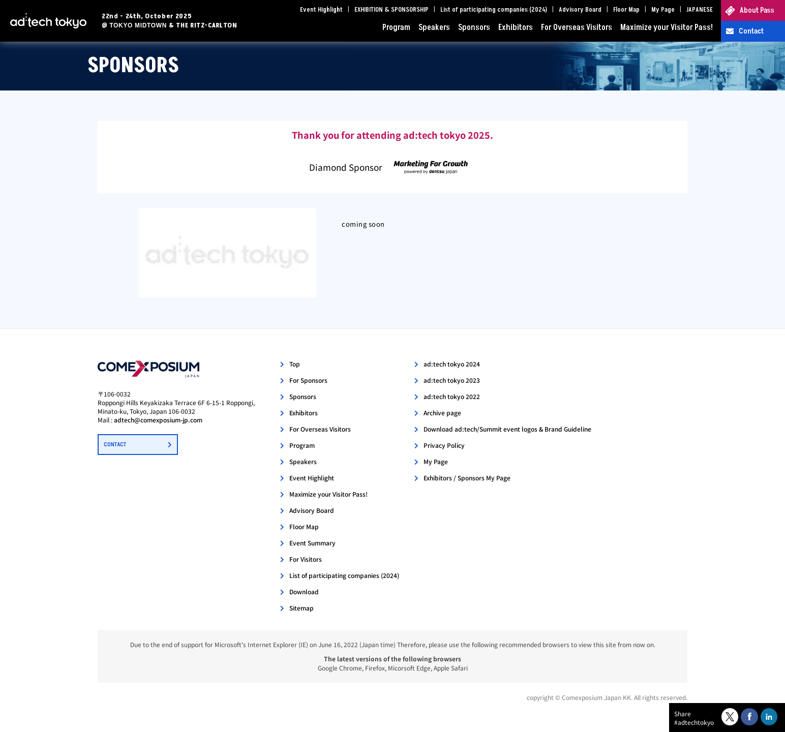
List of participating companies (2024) (493, 9)
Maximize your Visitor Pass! (666, 27)
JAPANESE (699, 9)
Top (294, 363)
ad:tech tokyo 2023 (452, 380)
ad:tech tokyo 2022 (452, 396)
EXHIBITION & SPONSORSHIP (391, 9)
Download (304, 591)
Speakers (434, 27)
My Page (663, 9)
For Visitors (305, 559)
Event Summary (312, 542)
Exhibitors (515, 27)
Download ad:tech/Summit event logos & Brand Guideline (507, 428)
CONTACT (115, 444)
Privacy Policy (444, 445)
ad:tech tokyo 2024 (452, 363)
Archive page (442, 412)
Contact (751, 31)
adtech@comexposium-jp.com (158, 419)
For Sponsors (308, 380)
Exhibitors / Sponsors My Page (467, 477)
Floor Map (626, 9)
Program (396, 27)
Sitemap (301, 607)
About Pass (757, 10)
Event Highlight (321, 9)
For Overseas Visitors (576, 27)
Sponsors (474, 27)
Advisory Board (580, 9)
